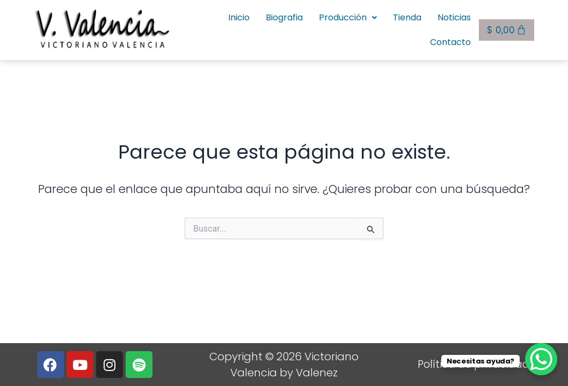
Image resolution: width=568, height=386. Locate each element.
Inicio (182, 28)
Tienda (350, 28)
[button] (291, 28)
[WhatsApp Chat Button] (541, 359)
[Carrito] (506, 28)
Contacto (450, 28)
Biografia (227, 28)
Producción (291, 28)
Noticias (397, 28)
